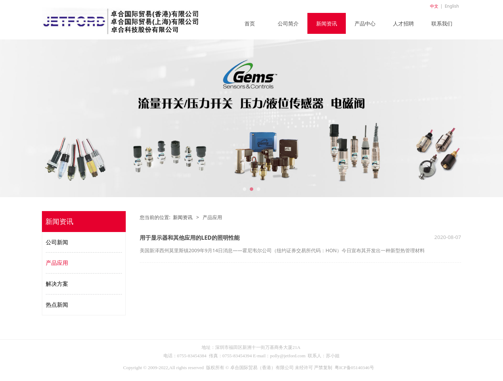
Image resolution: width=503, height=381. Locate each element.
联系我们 (441, 23)
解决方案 (57, 283)
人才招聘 (403, 23)
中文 (434, 6)
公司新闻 (57, 242)
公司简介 (288, 23)
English (452, 6)
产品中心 (365, 23)
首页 (250, 23)
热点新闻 (57, 304)
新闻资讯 (326, 23)
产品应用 (57, 263)
